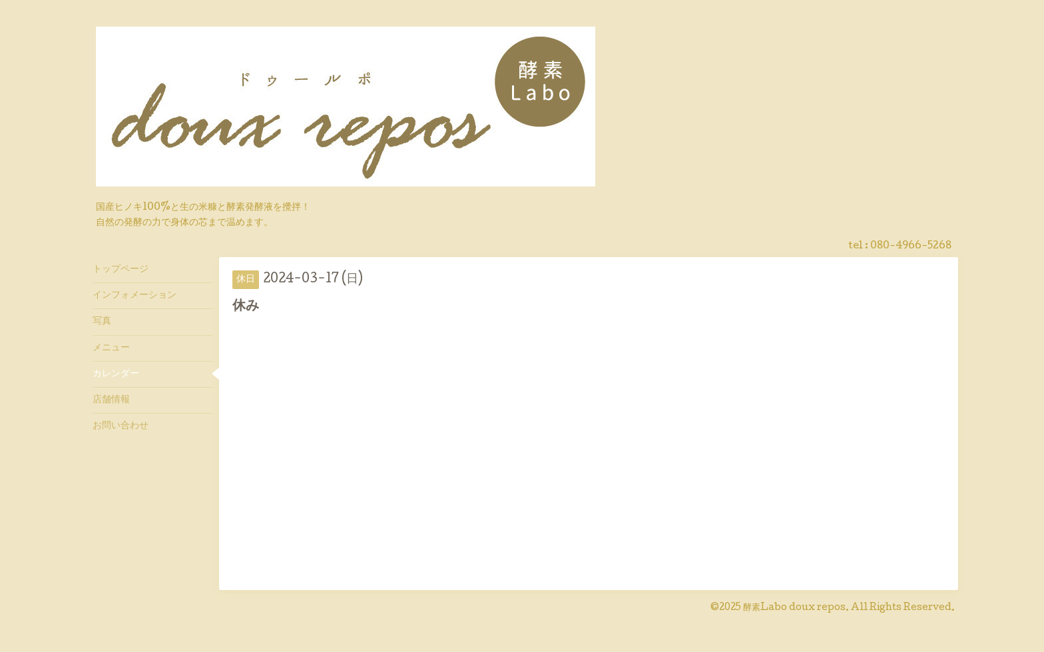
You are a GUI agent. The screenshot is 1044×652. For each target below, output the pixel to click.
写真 (102, 321)
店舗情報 (111, 400)
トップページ (120, 269)
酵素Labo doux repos (794, 608)
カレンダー (116, 374)
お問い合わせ (120, 426)
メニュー (111, 348)
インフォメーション (134, 295)
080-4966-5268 (910, 246)
